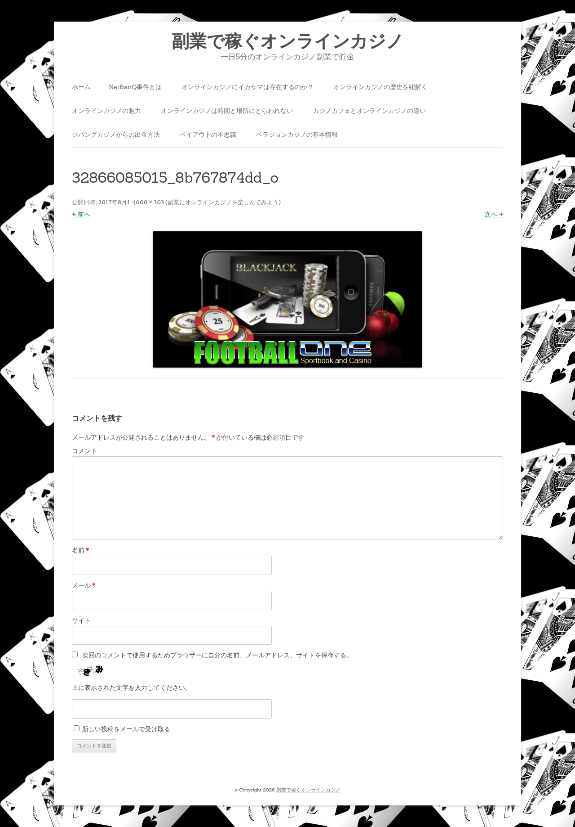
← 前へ (81, 214)
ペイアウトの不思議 (208, 134)
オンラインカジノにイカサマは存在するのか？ (247, 87)
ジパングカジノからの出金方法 (116, 134)
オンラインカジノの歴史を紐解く (380, 87)
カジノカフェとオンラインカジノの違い (369, 111)
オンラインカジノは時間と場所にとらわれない (227, 111)
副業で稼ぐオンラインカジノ (288, 41)
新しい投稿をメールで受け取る (126, 729)
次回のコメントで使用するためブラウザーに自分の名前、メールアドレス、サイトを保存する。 (217, 655)
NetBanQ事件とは (135, 87)
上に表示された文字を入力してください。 (131, 687)
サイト (81, 620)
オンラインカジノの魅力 (106, 111)
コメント (84, 451)
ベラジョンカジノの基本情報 (297, 134)
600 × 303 (150, 202)
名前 (80, 550)
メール (84, 585)
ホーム (81, 87)
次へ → (494, 214)
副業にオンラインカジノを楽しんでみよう (223, 202)
